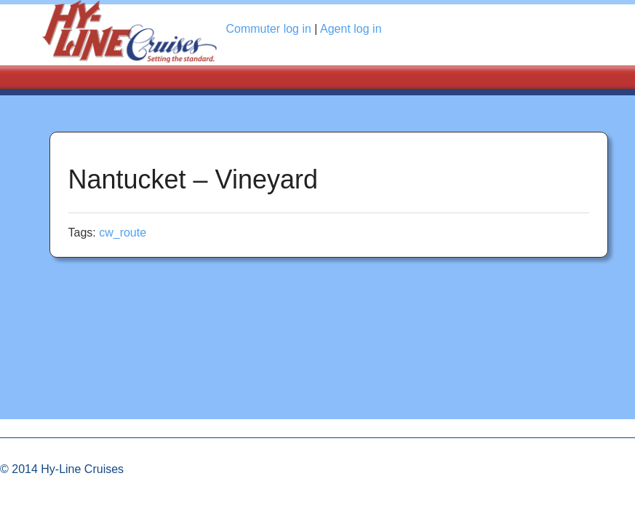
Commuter (268, 29)
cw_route (122, 232)
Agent (351, 29)
